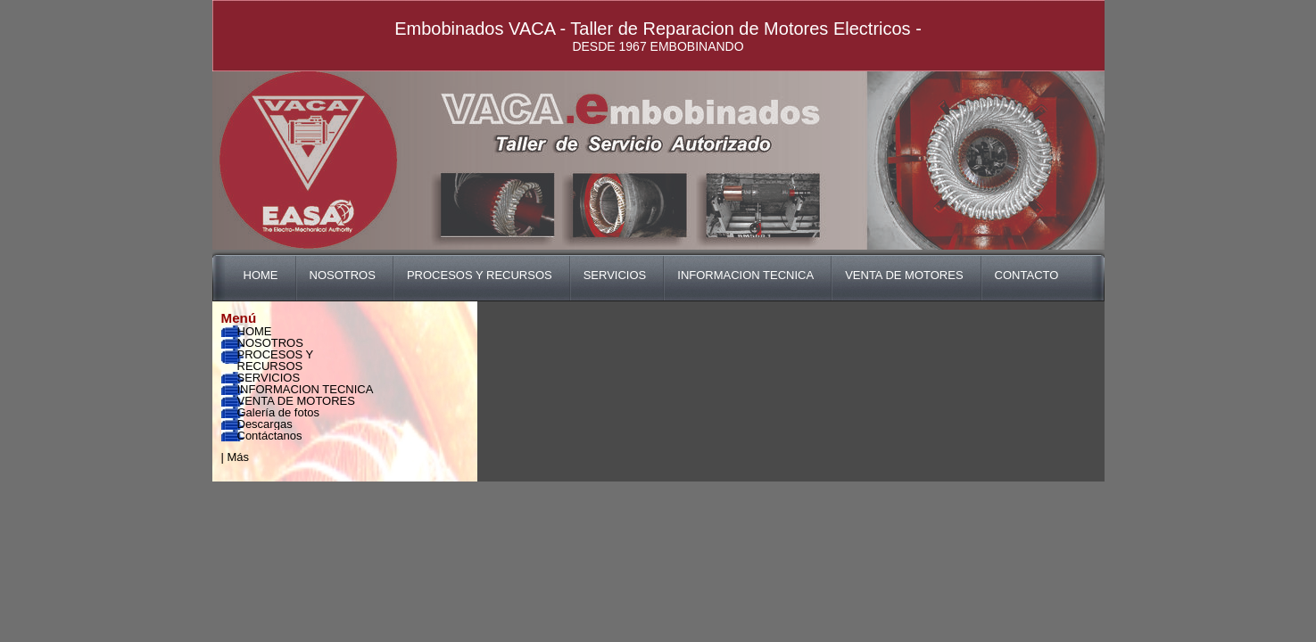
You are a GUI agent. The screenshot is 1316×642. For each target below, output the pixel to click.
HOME (261, 275)
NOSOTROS (343, 275)
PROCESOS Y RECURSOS (479, 275)
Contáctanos (269, 435)
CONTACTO (1027, 275)
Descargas (265, 424)
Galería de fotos (278, 412)
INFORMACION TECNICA (745, 275)
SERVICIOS (615, 275)
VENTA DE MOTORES (904, 275)
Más (239, 457)
